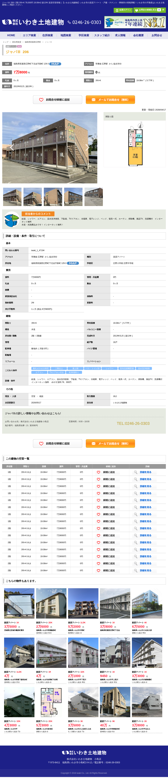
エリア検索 (29, 35)
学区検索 (84, 35)
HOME (11, 35)
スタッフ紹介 (102, 35)
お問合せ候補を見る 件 (151, 9)
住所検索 (47, 35)
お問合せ (157, 35)
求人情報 (120, 35)
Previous (12, 147)
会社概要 (138, 35)
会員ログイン (125, 10)
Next (87, 147)
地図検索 (66, 35)
